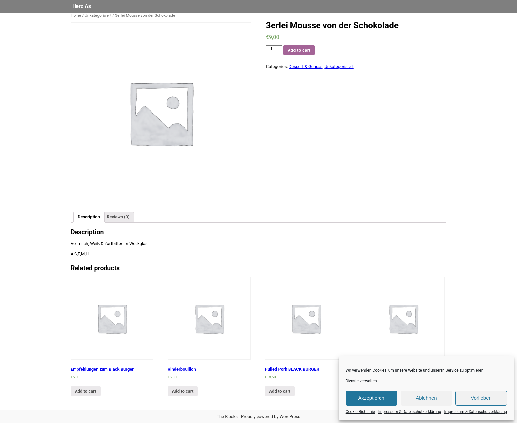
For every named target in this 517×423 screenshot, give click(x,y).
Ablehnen (426, 398)
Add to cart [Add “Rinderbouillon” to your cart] (183, 391)
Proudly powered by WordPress (270, 416)
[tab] (89, 217)
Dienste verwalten (361, 381)
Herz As (81, 6)
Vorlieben (481, 398)
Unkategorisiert (98, 15)
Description (89, 216)
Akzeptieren (371, 398)
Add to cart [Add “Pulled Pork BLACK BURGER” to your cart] (279, 391)
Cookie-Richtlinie (360, 411)
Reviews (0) (118, 216)
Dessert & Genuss (306, 66)
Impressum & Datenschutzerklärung (409, 411)
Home (76, 15)
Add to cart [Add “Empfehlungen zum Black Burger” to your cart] (85, 391)
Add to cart (299, 50)
